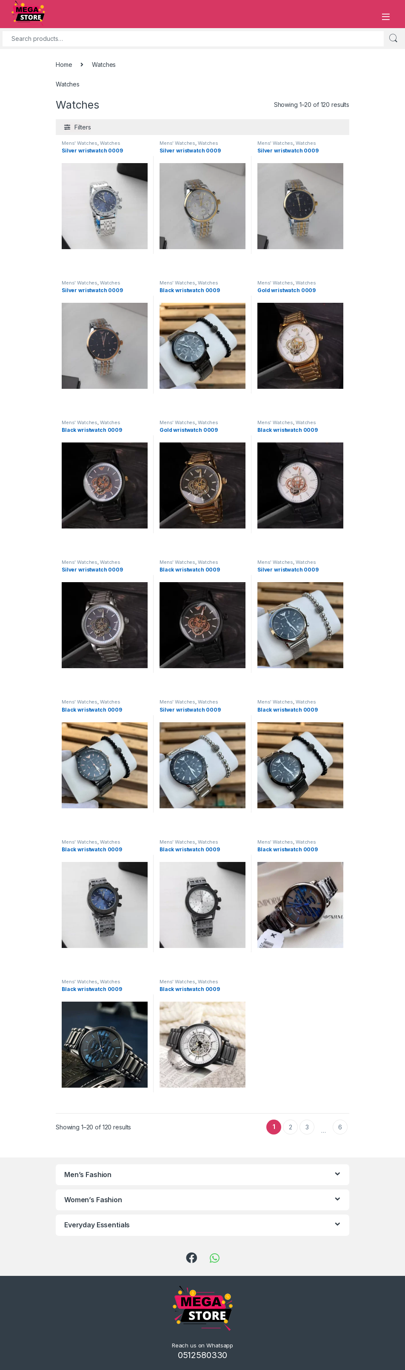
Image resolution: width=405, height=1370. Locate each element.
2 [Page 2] (290, 1127)
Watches (110, 143)
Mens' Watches (79, 143)
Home (64, 64)
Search (393, 38)
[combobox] (193, 38)
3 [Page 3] (307, 1127)
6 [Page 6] (340, 1127)
